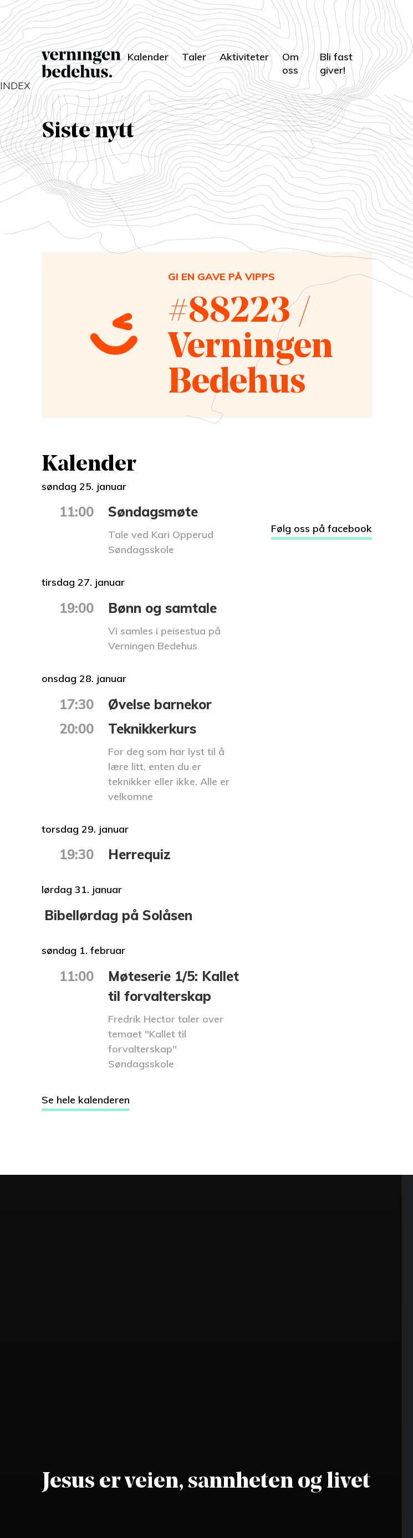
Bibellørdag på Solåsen (118, 915)
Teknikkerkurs (152, 728)
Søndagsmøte (153, 511)
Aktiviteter (244, 56)
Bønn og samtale (162, 608)
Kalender (148, 56)
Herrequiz (139, 854)
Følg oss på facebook (321, 528)
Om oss (290, 63)
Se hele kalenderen (86, 1099)
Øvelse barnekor (160, 704)
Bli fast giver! (336, 63)
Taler (194, 56)
